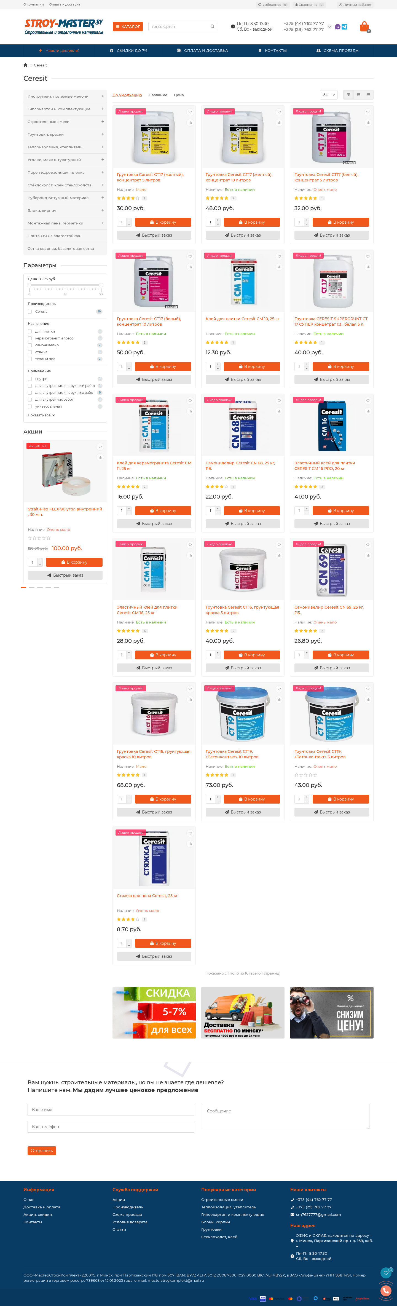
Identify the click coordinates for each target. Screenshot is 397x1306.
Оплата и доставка (64, 4)
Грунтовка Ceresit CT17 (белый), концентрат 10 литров (149, 321)
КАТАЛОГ (128, 26)
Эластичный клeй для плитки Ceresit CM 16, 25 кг (147, 610)
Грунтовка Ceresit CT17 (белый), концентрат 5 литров (326, 177)
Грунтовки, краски (67, 134)
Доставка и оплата (41, 1207)
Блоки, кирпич (67, 210)
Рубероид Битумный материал (67, 198)
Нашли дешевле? (59, 50)
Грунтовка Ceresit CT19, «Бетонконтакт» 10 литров (232, 754)
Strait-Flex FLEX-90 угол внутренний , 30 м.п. (65, 512)
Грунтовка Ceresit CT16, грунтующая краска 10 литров (154, 754)
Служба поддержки (135, 1189)
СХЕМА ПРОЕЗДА (337, 50)
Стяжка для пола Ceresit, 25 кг (147, 895)
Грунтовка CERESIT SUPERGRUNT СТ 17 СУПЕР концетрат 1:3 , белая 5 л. (331, 321)
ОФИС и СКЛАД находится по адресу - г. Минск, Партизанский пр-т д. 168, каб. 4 (334, 1240)
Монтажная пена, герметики (67, 223)
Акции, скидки (37, 1214)
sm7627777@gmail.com (318, 1214)
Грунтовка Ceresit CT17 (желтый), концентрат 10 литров (239, 177)
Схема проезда (127, 1214)
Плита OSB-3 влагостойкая (54, 236)
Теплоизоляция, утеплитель (67, 147)
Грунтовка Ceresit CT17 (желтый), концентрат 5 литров (150, 177)
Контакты (32, 1222)
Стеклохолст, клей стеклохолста (67, 185)
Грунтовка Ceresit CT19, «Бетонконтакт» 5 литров (320, 754)
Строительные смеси (67, 122)
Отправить (42, 1150)
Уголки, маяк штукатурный (67, 160)
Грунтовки (211, 1229)
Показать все (41, 415)
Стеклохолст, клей (219, 1237)
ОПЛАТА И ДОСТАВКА (202, 50)
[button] (23, 587)
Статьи (119, 1229)
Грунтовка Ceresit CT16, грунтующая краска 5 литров (242, 610)
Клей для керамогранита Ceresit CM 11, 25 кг (154, 466)
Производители (128, 1207)
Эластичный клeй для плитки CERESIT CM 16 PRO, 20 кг (324, 466)
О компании (33, 4)
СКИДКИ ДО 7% (128, 50)
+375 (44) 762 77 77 (314, 1199)
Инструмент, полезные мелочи (67, 96)
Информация (38, 1189)
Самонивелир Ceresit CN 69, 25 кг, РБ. (329, 610)
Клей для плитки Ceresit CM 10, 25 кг (243, 318)
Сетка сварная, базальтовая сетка (61, 248)
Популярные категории (228, 1189)
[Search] (183, 26)
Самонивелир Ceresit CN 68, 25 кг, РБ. (240, 466)
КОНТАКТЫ (272, 50)
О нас (28, 1199)
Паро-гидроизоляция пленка (67, 172)
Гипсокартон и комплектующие (67, 109)
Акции (118, 1199)
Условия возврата (129, 1222)
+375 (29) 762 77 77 (313, 1207)
